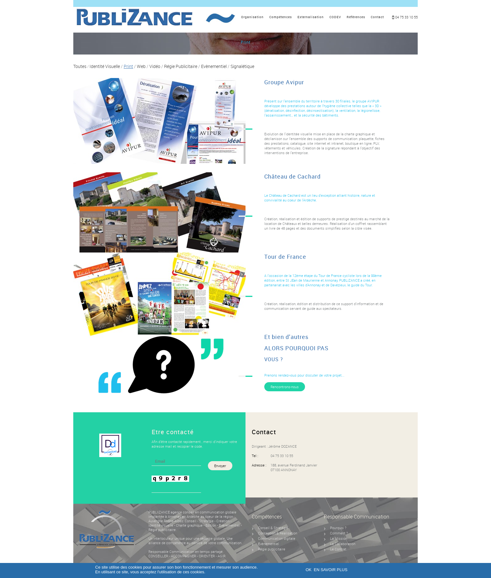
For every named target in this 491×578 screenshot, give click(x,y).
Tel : (255, 455)
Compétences (280, 17)
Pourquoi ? (338, 527)
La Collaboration (342, 543)
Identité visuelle (160, 525)
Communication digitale (276, 538)
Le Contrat (338, 549)
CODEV (335, 17)
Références (356, 17)
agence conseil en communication (197, 512)
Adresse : (259, 465)
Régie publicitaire (162, 529)
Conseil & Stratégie (273, 527)
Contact (377, 17)
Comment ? (339, 533)
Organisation (252, 17)
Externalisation (310, 17)
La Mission (338, 538)
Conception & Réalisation (277, 533)
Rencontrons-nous (285, 386)
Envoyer (220, 465)
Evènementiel (230, 525)
